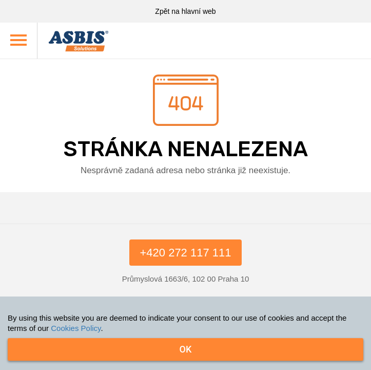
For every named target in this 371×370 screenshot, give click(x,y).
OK (186, 349)
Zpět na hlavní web (185, 11)
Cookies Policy (76, 328)
